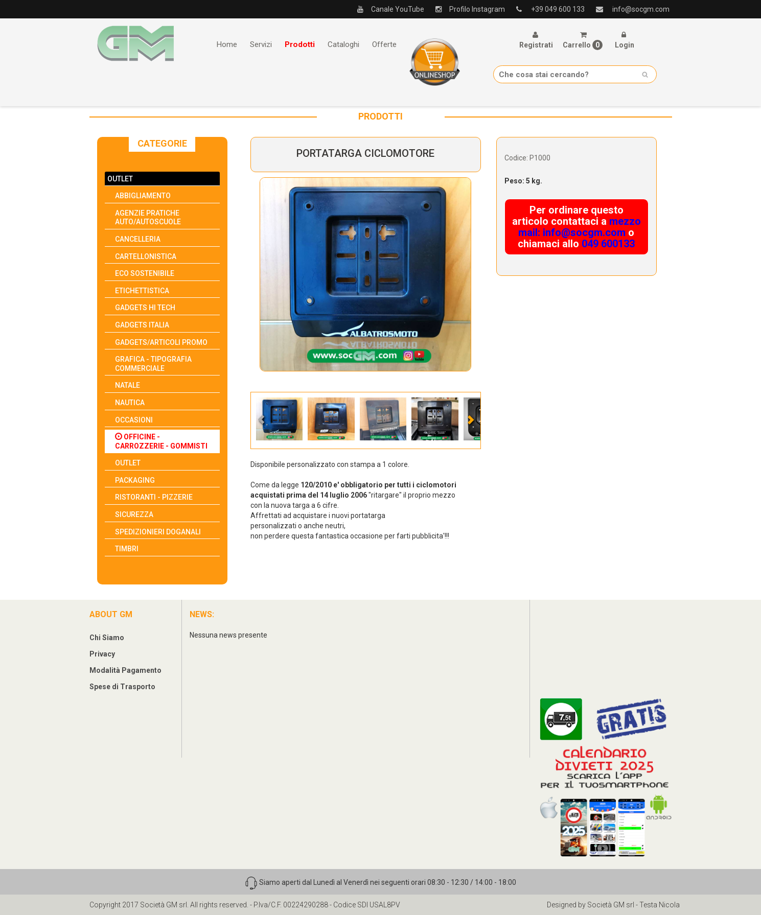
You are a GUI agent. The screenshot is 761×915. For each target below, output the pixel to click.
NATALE (127, 385)
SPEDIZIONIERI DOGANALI (158, 532)
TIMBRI (127, 549)
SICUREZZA (134, 514)
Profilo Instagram (466, 9)
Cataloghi (343, 44)
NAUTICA (130, 402)
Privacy (102, 654)
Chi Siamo (106, 638)
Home (226, 44)
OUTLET (120, 179)
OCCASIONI (134, 420)
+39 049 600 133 (547, 9)
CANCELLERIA (137, 239)
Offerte (384, 44)
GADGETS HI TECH (145, 307)
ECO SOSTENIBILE (144, 273)
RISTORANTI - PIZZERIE (154, 497)
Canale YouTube (387, 9)
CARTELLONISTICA (145, 256)
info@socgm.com (629, 9)
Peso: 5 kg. (523, 181)
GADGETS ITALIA (142, 325)
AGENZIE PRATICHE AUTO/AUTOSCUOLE (148, 217)
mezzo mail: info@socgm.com (579, 227)
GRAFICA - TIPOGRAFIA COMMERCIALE (153, 363)
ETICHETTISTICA (142, 291)
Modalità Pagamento (125, 670)
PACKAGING (135, 480)
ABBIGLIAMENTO (143, 196)
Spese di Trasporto (122, 687)
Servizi (261, 44)
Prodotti (300, 44)
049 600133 (608, 244)
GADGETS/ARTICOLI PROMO (161, 342)
